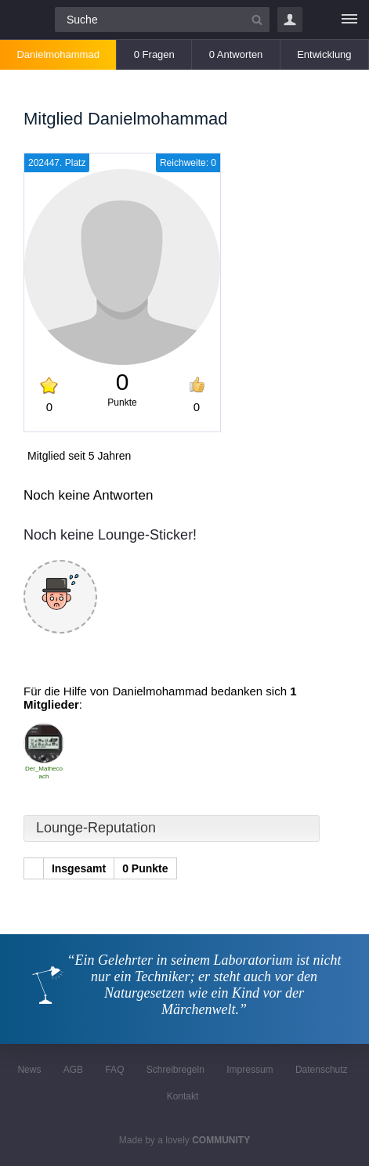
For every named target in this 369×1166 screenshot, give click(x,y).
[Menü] (349, 19)
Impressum (249, 1069)
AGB (73, 1069)
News (29, 1069)
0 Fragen (154, 54)
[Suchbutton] (257, 19)
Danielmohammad (57, 54)
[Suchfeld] (162, 19)
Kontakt (183, 1096)
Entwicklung (324, 54)
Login (289, 19)
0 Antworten (236, 54)
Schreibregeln (175, 1069)
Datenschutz (321, 1069)
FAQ (114, 1069)
